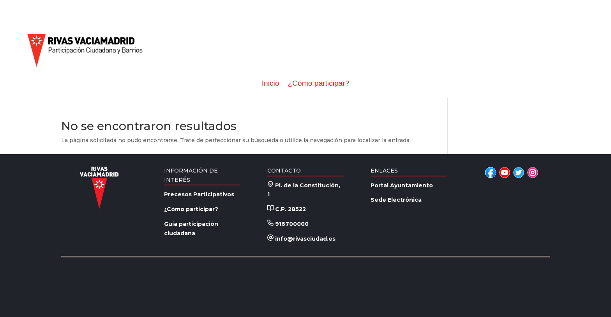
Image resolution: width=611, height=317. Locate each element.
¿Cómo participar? (318, 83)
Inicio (270, 83)
